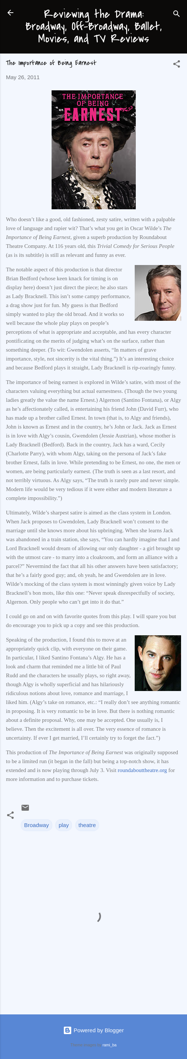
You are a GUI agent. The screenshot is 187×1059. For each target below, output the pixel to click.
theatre (87, 825)
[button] (176, 65)
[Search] (176, 15)
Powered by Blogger (93, 1030)
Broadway (36, 825)
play (64, 825)
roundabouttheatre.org (142, 770)
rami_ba (109, 1045)
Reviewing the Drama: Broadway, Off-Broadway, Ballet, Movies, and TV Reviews (93, 26)
